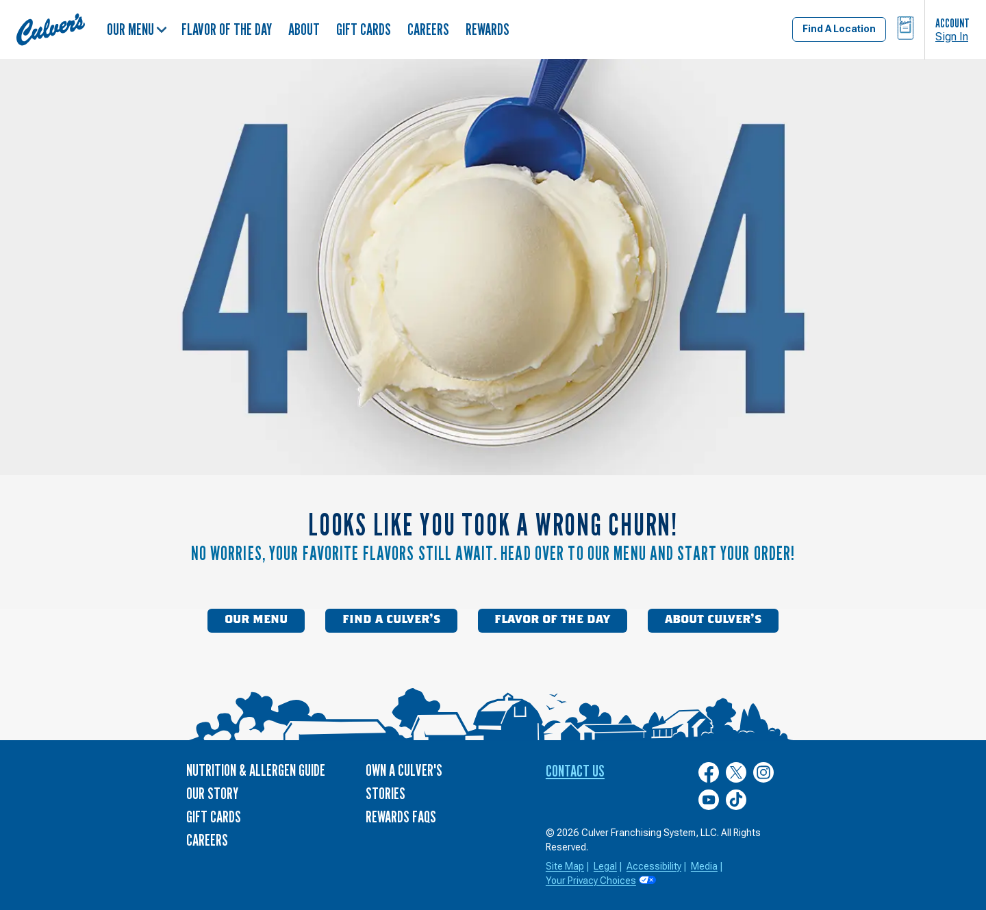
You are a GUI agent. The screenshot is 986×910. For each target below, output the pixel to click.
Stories (385, 793)
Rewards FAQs (401, 816)
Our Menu (137, 29)
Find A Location (839, 28)
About (304, 29)
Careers (428, 29)
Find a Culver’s (391, 620)
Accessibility (654, 866)
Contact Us (575, 771)
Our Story (212, 793)
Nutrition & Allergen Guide (255, 770)
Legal (605, 866)
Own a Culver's (404, 770)
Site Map (565, 866)
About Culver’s (713, 620)
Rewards (487, 29)
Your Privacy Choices (591, 880)
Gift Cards (363, 29)
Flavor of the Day (226, 29)
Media (704, 866)
